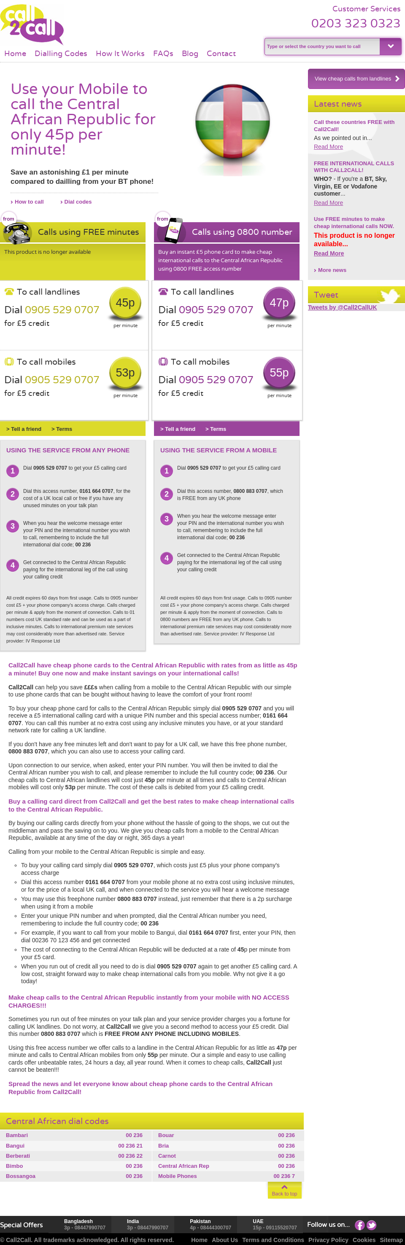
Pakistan (200, 1221)
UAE (258, 1221)
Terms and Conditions (273, 1240)
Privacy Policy (328, 1240)
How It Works (120, 53)
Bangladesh (78, 1221)
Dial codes (78, 202)
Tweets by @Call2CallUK (342, 307)
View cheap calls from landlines (357, 78)
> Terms (61, 429)
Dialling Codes (61, 53)
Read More (328, 146)
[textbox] (321, 46)
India (133, 1221)
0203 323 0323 (356, 23)
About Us (225, 1240)
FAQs (163, 53)
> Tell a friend (23, 429)
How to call (29, 202)
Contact (221, 53)
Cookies (364, 1240)
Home (15, 53)
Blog (190, 53)
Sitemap (391, 1240)
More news (332, 270)
